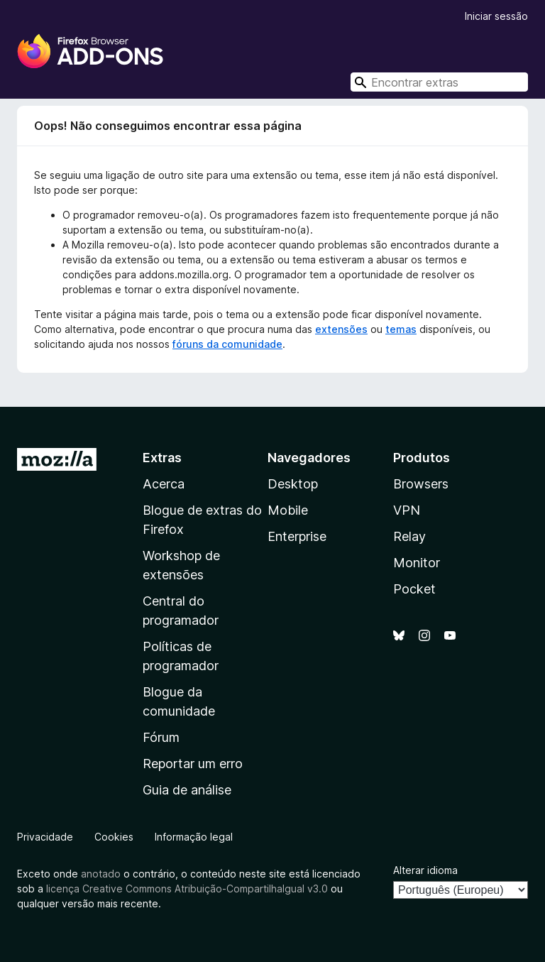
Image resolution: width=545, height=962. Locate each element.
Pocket (414, 588)
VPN (406, 510)
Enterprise (297, 536)
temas (401, 329)
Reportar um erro (193, 763)
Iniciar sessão (496, 16)
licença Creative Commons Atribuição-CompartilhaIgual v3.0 (187, 888)
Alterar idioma (425, 870)
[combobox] (439, 82)
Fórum (161, 737)
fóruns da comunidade (227, 344)
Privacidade (45, 837)
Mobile (288, 510)
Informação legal (194, 837)
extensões (341, 329)
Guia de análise (187, 789)
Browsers (420, 483)
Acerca (164, 483)
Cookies (113, 837)
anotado (101, 874)
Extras (162, 457)
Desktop (293, 483)
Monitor (416, 562)
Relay (409, 536)
